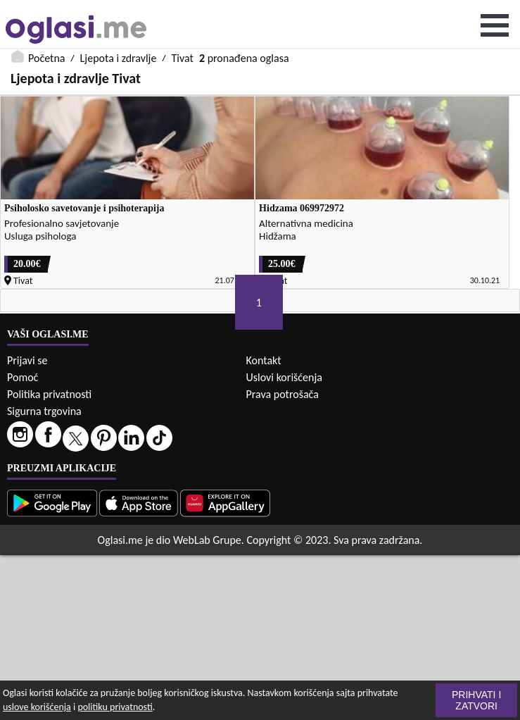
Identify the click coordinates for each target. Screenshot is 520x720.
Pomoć (22, 377)
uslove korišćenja (37, 707)
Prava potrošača (282, 394)
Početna (46, 58)
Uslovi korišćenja (284, 377)
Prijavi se (27, 360)
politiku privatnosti (114, 707)
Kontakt (263, 360)
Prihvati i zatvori (476, 700)
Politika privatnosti (49, 394)
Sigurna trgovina (44, 411)
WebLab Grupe (207, 540)
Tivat (183, 58)
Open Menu (495, 25)
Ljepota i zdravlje (118, 58)
